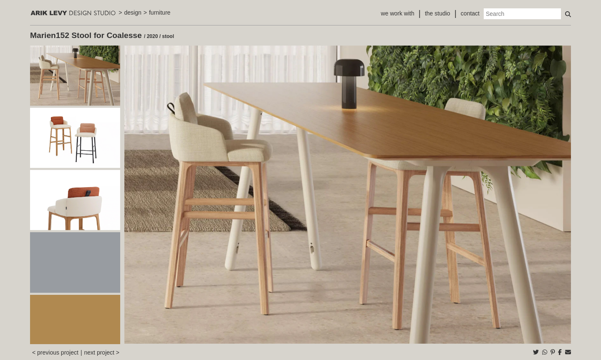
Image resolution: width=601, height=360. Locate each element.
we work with (397, 13)
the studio (437, 13)
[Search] (522, 13)
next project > (101, 352)
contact (470, 13)
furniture (159, 12)
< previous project (55, 352)
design (132, 12)
